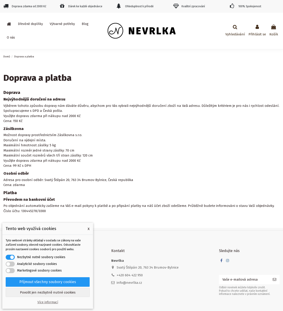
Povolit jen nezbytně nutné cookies (48, 292)
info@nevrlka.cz (129, 283)
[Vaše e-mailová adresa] (244, 279)
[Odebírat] (274, 279)
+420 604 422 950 (130, 275)
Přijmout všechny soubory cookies (47, 282)
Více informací (47, 302)
